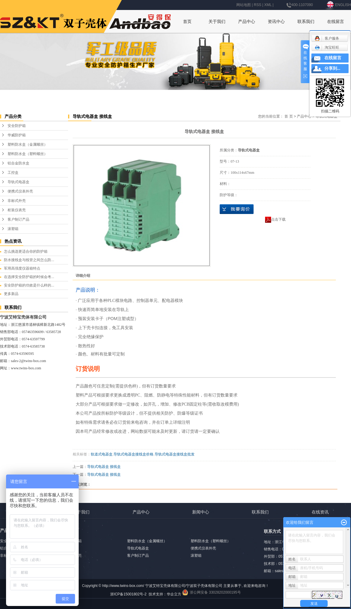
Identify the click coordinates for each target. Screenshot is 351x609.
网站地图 (243, 5)
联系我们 (305, 21)
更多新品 (11, 294)
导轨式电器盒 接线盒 (104, 467)
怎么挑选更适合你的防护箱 (26, 251)
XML (267, 5)
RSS (257, 5)
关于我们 (216, 21)
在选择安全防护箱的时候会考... (29, 277)
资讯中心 (276, 21)
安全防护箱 (17, 126)
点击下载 (275, 219)
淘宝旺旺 (327, 47)
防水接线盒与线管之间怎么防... (29, 260)
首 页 (288, 116)
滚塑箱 (13, 229)
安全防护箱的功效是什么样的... (29, 285)
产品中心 (246, 21)
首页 (187, 21)
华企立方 (174, 594)
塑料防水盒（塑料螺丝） (28, 154)
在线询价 (237, 209)
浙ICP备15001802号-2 (128, 594)
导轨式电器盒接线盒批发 (175, 454)
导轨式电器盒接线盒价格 (133, 454)
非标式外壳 (17, 201)
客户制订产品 (18, 219)
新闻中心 (200, 512)
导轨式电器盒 (18, 182)
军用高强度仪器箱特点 (22, 268)
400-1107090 (300, 5)
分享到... (332, 68)
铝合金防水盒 (18, 163)
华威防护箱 (17, 135)
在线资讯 (320, 512)
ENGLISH (338, 5)
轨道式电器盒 (102, 454)
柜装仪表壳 (17, 210)
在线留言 (335, 21)
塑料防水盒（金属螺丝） (28, 144)
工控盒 (13, 172)
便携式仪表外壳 (20, 191)
